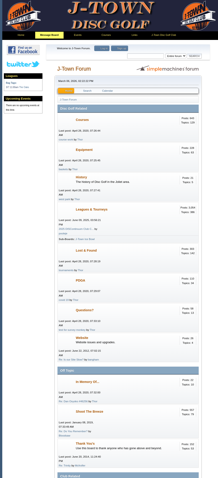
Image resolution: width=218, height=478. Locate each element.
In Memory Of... (87, 382)
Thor (80, 139)
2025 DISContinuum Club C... (76, 228)
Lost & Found (86, 250)
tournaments (66, 270)
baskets (63, 169)
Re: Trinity (65, 465)
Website (82, 338)
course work (66, 139)
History (81, 177)
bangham (93, 359)
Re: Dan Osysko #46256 (73, 401)
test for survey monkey (72, 329)
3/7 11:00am (12, 87)
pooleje (63, 233)
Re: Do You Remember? (73, 431)
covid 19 (64, 299)
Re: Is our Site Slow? (71, 359)
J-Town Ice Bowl (84, 239)
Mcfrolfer (80, 465)
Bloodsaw (64, 435)
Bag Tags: (11, 83)
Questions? (85, 310)
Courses (82, 120)
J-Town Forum (74, 69)
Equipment (84, 150)
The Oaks (24, 87)
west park (64, 199)
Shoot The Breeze (89, 411)
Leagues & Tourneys (92, 209)
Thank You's (85, 443)
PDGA (80, 280)
